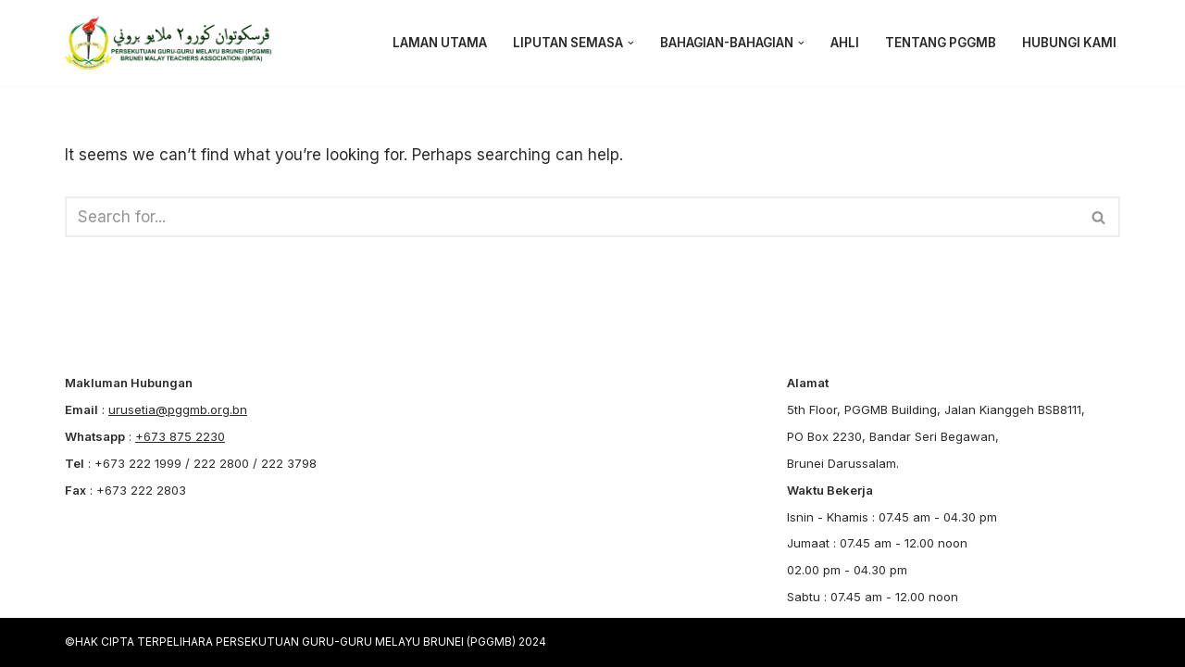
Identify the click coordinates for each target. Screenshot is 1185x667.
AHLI (844, 42)
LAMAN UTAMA (440, 42)
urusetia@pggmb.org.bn (177, 409)
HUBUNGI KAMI (1069, 42)
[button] (631, 43)
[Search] (572, 216)
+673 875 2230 (180, 436)
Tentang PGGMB (940, 42)
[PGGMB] (173, 43)
